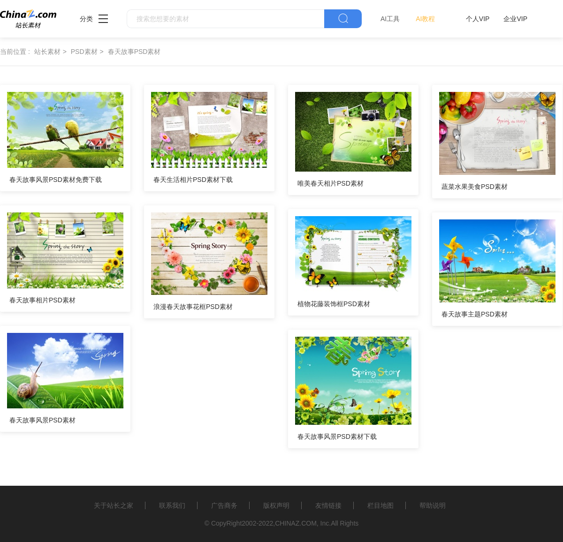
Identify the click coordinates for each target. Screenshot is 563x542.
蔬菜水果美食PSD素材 (474, 186)
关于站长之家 (113, 505)
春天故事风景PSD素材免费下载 (55, 179)
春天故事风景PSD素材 (42, 420)
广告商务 (224, 505)
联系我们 (172, 505)
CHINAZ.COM (296, 523)
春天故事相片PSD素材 (42, 300)
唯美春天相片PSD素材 (330, 183)
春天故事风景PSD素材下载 (337, 436)
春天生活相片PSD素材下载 (193, 179)
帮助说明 (432, 505)
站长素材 (47, 51)
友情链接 (328, 505)
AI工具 (390, 19)
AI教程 (425, 19)
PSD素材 (84, 51)
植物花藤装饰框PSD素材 (333, 304)
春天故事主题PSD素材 (474, 314)
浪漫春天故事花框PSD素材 (193, 306)
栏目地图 (380, 505)
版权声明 (276, 505)
